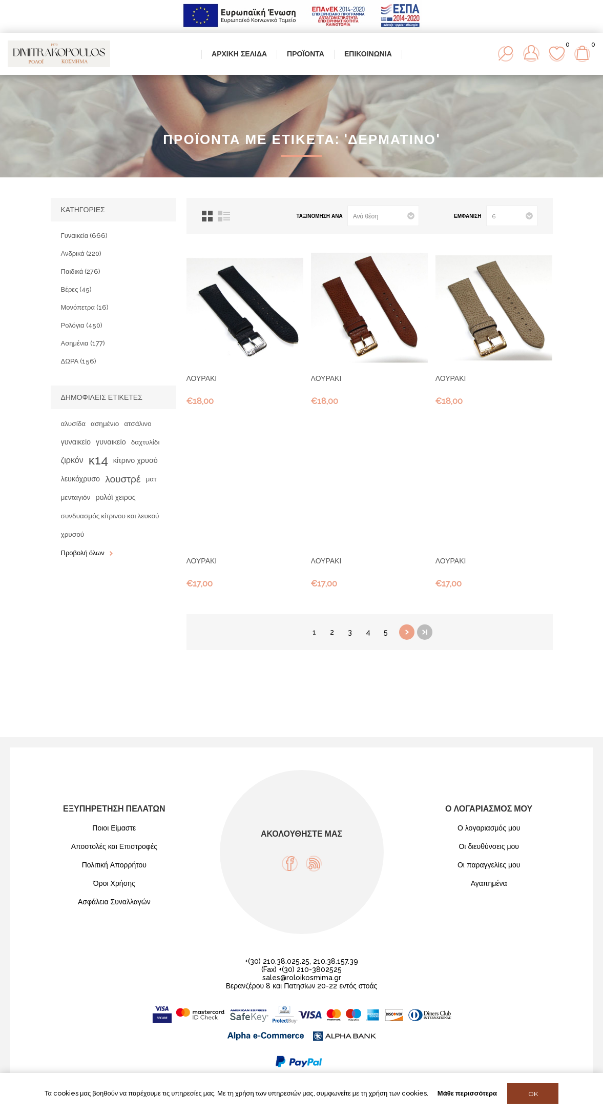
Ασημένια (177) (83, 343)
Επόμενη (406, 632)
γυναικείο (76, 441)
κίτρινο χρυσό (135, 460)
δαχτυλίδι (145, 442)
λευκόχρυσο (80, 478)
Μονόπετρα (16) (85, 307)
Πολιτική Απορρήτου (114, 865)
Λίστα (224, 216)
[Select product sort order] (383, 216)
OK (533, 1094)
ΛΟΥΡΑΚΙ (201, 378)
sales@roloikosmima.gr (301, 978)
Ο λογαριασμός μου (489, 828)
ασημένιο (105, 423)
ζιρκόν (72, 460)
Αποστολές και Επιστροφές (114, 846)
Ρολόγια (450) (81, 325)
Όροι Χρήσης (114, 883)
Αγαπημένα (489, 883)
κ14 (98, 460)
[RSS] (314, 864)
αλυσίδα (73, 423)
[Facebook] (290, 864)
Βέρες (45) (76, 289)
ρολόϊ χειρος (115, 497)
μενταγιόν (76, 497)
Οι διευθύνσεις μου (489, 846)
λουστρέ (122, 478)
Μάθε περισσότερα (467, 1093)
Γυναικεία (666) (84, 235)
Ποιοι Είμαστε (114, 828)
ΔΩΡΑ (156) (79, 361)
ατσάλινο (137, 423)
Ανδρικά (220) (81, 253)
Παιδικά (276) (81, 271)
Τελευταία (424, 632)
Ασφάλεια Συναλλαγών (114, 902)
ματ (150, 479)
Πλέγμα (207, 216)
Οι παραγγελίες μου (489, 865)
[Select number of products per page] (511, 216)
